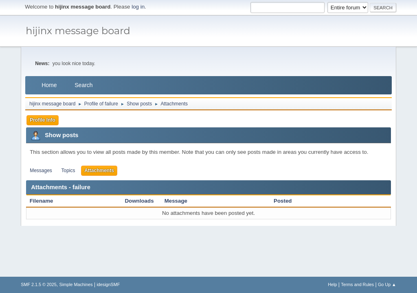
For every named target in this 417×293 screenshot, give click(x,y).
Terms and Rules (357, 284)
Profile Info (42, 120)
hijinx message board (78, 31)
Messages (41, 170)
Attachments (99, 170)
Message (176, 201)
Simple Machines (76, 284)
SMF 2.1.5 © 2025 (39, 284)
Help (332, 284)
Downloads (139, 201)
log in (138, 7)
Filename (46, 201)
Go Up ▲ (387, 284)
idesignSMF (108, 284)
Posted (283, 201)
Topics (68, 170)
